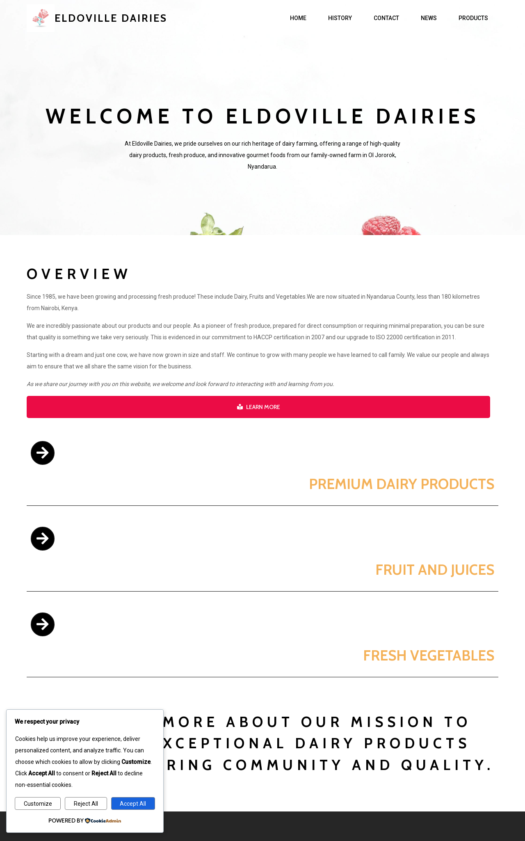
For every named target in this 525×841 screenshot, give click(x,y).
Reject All (86, 803)
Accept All (133, 803)
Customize (38, 803)
